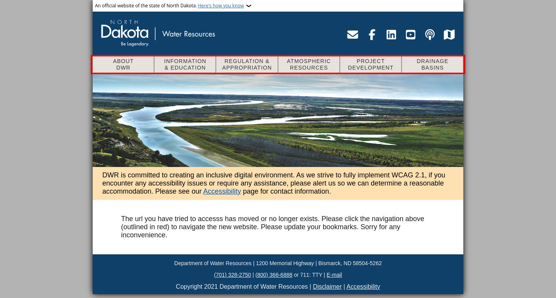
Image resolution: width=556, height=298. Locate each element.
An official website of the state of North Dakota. (169, 5)
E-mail (334, 275)
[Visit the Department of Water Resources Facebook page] (371, 34)
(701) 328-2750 (232, 275)
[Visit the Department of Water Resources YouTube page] (410, 34)
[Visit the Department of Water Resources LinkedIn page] (391, 34)
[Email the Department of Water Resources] (352, 34)
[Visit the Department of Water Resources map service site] (449, 34)
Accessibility (222, 191)
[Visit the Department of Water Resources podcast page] (429, 34)
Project (370, 64)
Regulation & (247, 64)
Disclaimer (327, 286)
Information (185, 64)
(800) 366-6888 (274, 275)
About (123, 64)
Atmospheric (309, 64)
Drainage (432, 64)
